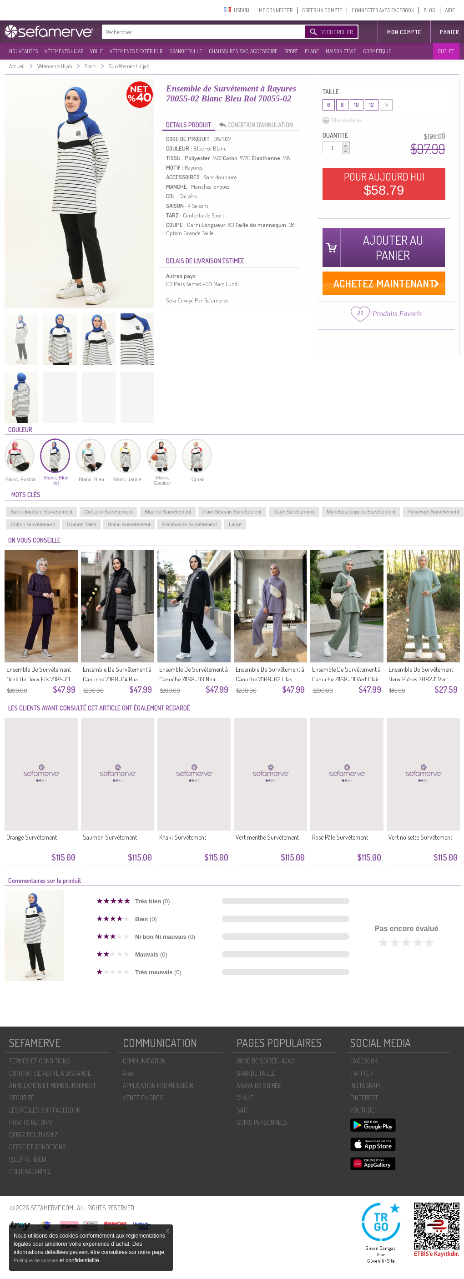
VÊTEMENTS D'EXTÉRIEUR (136, 51)
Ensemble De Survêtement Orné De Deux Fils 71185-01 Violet (38, 679)
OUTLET (446, 51)
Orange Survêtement (31, 837)
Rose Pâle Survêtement (340, 837)
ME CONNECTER (276, 10)
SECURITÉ (21, 1098)
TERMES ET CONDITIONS (39, 1061)
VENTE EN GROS (143, 1098)
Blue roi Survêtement (168, 511)
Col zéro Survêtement (108, 511)
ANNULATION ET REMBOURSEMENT (52, 1085)
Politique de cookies (37, 1260)
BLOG (429, 10)
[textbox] (201, 32)
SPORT (291, 51)
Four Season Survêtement (232, 511)
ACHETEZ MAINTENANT (384, 283)
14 (386, 104)
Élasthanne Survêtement (189, 524)
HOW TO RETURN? (31, 1122)
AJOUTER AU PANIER (393, 247)
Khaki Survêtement (182, 837)
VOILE (96, 51)
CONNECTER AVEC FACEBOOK (383, 10)
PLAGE (312, 51)
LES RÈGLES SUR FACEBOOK (44, 1110)
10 (356, 104)
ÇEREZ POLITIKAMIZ (33, 1134)
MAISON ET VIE (341, 51)
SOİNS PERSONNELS (262, 1122)
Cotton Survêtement (32, 524)
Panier (449, 32)
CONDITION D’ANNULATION (258, 125)
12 (371, 104)
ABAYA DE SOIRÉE (259, 1085)
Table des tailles (342, 120)
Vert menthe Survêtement (267, 837)
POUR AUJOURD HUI (384, 183)
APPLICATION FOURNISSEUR (158, 1085)
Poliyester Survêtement (433, 511)
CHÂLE (245, 1098)
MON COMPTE (404, 32)
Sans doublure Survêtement (41, 511)
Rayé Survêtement (294, 511)
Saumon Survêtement (110, 837)
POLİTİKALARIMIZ (30, 1171)
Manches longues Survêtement (361, 511)
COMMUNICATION (144, 1061)
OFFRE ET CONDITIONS (37, 1147)
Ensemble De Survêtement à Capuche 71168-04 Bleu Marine (117, 679)
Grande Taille (81, 524)
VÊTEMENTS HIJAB (64, 51)
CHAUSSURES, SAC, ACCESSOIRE (243, 51)
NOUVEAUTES (23, 51)
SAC (242, 1110)
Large (235, 524)
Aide (128, 1073)
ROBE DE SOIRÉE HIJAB (266, 1061)
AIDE (450, 10)
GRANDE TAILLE (185, 51)
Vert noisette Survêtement (420, 837)
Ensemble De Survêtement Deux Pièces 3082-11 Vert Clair (420, 679)
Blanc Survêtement (129, 524)
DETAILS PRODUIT (188, 125)
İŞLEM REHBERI (27, 1159)
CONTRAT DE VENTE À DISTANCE (50, 1073)
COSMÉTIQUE (377, 51)
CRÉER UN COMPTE (322, 10)
